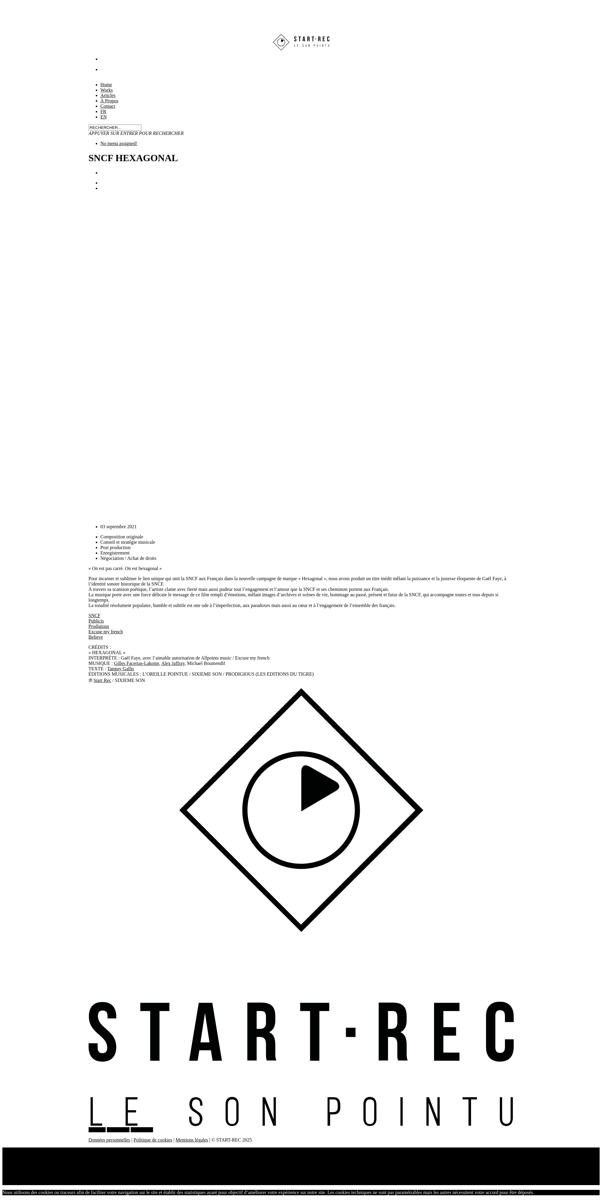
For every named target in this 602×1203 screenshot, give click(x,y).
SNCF (95, 615)
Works (20, 1155)
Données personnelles (109, 1139)
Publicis (96, 620)
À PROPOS (118, 1129)
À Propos (23, 1166)
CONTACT (142, 1129)
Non (555, 1192)
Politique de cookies (153, 1139)
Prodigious (99, 626)
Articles (22, 1160)
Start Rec (102, 680)
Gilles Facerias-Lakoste (136, 663)
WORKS (97, 1129)
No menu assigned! (119, 143)
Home (20, 1150)
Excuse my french (106, 631)
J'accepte (542, 1192)
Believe (96, 637)
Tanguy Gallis (120, 668)
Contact (108, 106)
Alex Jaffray (172, 663)
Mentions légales (192, 1139)
